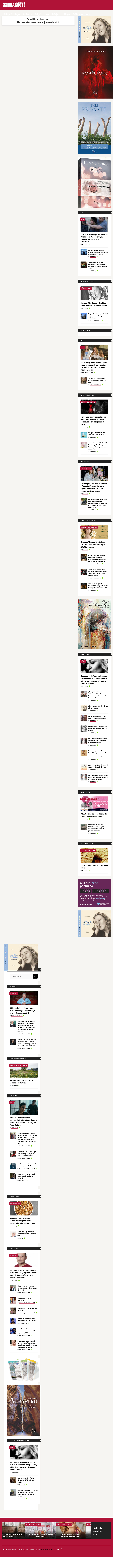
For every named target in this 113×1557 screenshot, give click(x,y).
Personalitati (89, 1524)
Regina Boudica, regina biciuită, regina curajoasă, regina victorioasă (98, 316)
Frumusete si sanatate (88, 799)
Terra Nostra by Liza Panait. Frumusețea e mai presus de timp (97, 380)
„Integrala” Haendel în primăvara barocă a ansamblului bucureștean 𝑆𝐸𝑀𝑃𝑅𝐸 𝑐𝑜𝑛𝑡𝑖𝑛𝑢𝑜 (93, 544)
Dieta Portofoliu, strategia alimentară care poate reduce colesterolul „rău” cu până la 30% (22, 1220)
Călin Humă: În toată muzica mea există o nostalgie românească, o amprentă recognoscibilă (22, 1010)
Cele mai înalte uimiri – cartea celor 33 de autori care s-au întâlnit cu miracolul (97, 741)
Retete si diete (15, 1203)
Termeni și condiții (46, 1549)
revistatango (85, 244)
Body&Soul (39, 14)
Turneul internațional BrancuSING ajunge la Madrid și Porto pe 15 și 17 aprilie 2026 (98, 586)
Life (82, 347)
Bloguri (67, 14)
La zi (47, 14)
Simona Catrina (23, 1323)
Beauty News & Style (88, 402)
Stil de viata (27, 14)
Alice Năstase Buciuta (95, 320)
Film (82, 219)
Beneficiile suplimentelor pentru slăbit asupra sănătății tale (27, 1234)
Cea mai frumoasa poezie (18, 1065)
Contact (89, 14)
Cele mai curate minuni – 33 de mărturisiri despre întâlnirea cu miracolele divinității (98, 777)
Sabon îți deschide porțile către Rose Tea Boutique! (37, 1535)
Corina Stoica (14, 1280)
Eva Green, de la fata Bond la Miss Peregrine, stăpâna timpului (26, 1176)
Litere (17, 14)
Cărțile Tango (78, 14)
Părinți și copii (86, 469)
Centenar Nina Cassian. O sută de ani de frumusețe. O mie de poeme (97, 728)
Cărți (83, 661)
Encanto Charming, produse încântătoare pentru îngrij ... (68, 1535)
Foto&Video (56, 14)
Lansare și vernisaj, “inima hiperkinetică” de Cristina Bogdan (26, 1480)
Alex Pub (21, 1238)
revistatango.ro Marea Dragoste (27, 1168)
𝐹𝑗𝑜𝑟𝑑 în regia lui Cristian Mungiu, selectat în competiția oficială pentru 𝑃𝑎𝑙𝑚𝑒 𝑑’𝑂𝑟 (98, 252)
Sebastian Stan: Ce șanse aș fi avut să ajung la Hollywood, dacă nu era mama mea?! (27, 1154)
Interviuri (13, 993)
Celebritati (8, 14)
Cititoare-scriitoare (88, 850)
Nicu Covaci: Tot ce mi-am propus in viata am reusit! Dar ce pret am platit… (27, 1331)
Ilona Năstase (14, 1127)
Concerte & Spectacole (89, 527)
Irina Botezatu (22, 1180)
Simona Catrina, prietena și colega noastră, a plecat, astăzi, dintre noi (27, 1288)
